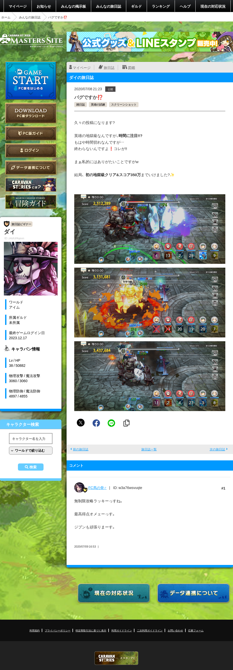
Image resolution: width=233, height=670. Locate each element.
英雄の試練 (98, 104)
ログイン (30, 150)
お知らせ (44, 6)
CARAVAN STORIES (116, 658)
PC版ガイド (30, 133)
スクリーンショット (123, 104)
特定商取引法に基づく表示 (91, 630)
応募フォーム (196, 630)
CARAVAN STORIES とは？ (30, 185)
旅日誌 (109, 67)
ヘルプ (185, 6)
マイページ (18, 6)
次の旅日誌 (217, 449)
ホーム (5, 17)
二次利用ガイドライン (150, 630)
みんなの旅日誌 (108, 6)
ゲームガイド (30, 202)
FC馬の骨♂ (97, 487)
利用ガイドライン (121, 630)
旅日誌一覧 (149, 449)
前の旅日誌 (80, 449)
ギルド (136, 6)
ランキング (161, 6)
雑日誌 (80, 104)
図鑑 (131, 67)
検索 (33, 467)
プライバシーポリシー (57, 630)
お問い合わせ (175, 630)
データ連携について (30, 168)
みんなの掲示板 (73, 6)
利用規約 (34, 630)
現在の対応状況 (213, 6)
